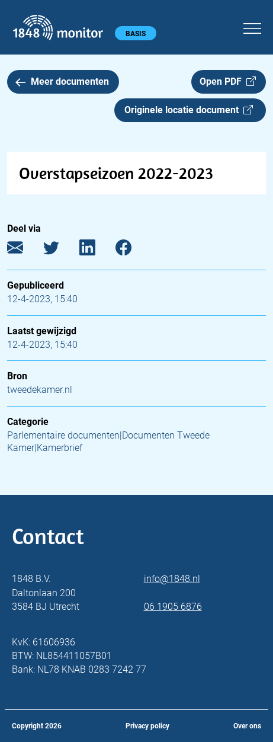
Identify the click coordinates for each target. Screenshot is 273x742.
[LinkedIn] (96, 250)
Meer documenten (62, 81)
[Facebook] (132, 250)
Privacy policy (147, 726)
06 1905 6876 (173, 606)
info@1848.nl (172, 578)
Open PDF (228, 81)
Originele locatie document (188, 110)
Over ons (247, 726)
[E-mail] (24, 250)
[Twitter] (60, 250)
